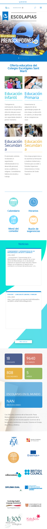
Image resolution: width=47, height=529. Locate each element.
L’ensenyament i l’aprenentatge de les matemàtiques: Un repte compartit (21, 251)
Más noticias (23, 341)
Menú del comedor (13, 229)
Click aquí (24, 38)
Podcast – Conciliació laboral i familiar (22, 294)
